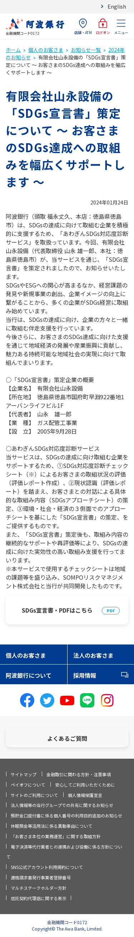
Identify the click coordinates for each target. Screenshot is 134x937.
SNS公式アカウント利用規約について (47, 867)
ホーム (13, 49)
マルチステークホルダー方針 (38, 888)
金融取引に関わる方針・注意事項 (78, 774)
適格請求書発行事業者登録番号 (41, 877)
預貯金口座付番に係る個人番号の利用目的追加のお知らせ (66, 815)
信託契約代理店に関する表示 (38, 898)
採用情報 (84, 675)
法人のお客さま (93, 655)
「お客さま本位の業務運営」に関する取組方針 (56, 836)
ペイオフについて (28, 785)
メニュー (121, 26)
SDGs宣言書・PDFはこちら (57, 610)
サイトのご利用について (34, 795)
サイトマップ (23, 774)
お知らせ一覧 (86, 49)
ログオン (103, 26)
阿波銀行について (28, 675)
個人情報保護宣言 (85, 795)
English (117, 6)
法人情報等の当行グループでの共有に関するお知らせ (62, 805)
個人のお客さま (45, 49)
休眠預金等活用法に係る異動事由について (51, 826)
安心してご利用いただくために (85, 785)
